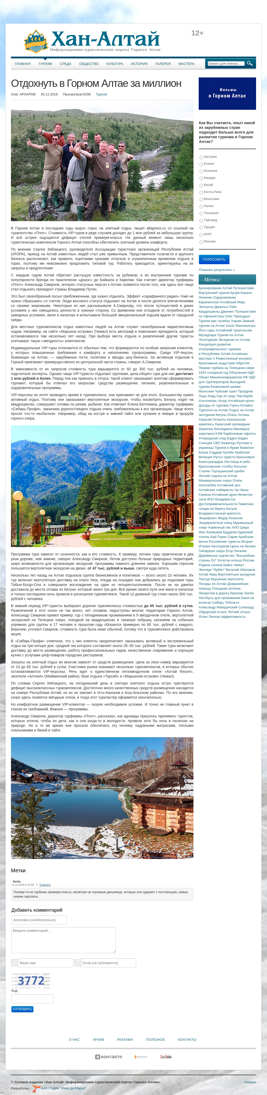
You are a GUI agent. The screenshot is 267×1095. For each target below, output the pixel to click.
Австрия (208, 157)
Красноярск (245, 457)
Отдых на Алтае (241, 410)
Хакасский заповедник (232, 424)
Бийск (228, 565)
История (139, 64)
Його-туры (207, 330)
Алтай (227, 288)
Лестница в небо (237, 462)
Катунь (221, 415)
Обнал (204, 377)
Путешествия (243, 288)
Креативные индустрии (217, 363)
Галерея (163, 64)
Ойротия (243, 363)
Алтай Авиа (208, 574)
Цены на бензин (243, 546)
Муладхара (208, 335)
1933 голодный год (214, 372)
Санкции (206, 443)
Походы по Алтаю (213, 584)
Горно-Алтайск (241, 405)
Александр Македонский (218, 607)
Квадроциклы (210, 311)
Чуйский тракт (226, 391)
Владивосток (225, 499)
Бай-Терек (219, 537)
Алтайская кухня (241, 401)
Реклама (125, 1040)
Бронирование (210, 288)
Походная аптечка (226, 588)
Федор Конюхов (230, 518)
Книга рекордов (211, 462)
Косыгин (240, 466)
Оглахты (220, 419)
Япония (207, 241)
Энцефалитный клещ (216, 523)
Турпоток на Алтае (214, 410)
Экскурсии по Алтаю (234, 340)
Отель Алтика (238, 415)
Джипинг (228, 311)
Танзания (209, 213)
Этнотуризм (208, 340)
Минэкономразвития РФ (229, 377)
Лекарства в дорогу (214, 593)
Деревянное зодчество (217, 556)
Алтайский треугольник (234, 330)
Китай (206, 185)
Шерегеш (206, 429)
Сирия (233, 537)
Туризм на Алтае (230, 335)
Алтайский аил (228, 485)
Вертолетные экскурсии (236, 574)
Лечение (206, 297)
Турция (207, 227)
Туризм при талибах (215, 321)
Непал (206, 206)
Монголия (209, 199)
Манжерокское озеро (216, 480)
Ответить (45, 885)
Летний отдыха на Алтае (218, 476)
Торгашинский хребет (228, 471)
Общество (89, 64)
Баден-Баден (237, 438)
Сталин (205, 471)
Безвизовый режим (225, 387)
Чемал (238, 565)
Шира (244, 527)
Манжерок (242, 429)
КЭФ (219, 433)
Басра (204, 452)
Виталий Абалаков (240, 570)
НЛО (236, 527)
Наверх (250, 1082)
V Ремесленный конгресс (232, 358)
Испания (208, 171)
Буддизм (230, 532)
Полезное (155, 1040)
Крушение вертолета (227, 579)
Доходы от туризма (214, 405)
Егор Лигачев (236, 551)
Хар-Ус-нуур (226, 396)
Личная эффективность (227, 617)
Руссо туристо (224, 457)
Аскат (231, 326)
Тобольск (232, 602)
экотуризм (207, 415)
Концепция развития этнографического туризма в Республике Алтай (220, 349)
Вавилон (247, 448)
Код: (14, 991)
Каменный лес (220, 527)
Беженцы (229, 443)
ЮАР (205, 234)
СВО (217, 443)
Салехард (246, 607)
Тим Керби (244, 396)
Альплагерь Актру (213, 401)
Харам (236, 321)
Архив (98, 1040)
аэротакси (207, 433)
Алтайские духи (225, 495)
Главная (23, 64)
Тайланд (208, 220)
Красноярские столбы (216, 466)
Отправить (22, 1009)
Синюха (205, 495)
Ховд (212, 396)
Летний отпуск (239, 612)
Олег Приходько (237, 316)
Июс (202, 532)
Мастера (187, 64)
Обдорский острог (213, 612)
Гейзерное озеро (212, 551)
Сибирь (218, 602)
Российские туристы (225, 541)
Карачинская (209, 302)
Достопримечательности (218, 504)
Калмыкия (214, 532)
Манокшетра (245, 326)
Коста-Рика (210, 192)
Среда (65, 64)
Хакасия (206, 419)
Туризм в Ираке (227, 448)
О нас (74, 1040)
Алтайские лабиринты (216, 490)
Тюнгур (205, 579)
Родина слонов (211, 565)
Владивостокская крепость (220, 513)
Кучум (235, 293)
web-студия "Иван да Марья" (59, 1088)
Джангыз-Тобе (225, 307)
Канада (207, 178)
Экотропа (206, 307)
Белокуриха (223, 429)
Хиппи (249, 593)
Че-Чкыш (241, 490)
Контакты (187, 1040)
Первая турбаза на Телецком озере (226, 368)
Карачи (246, 293)
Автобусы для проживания (220, 598)
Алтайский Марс (233, 302)
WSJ (211, 499)
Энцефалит (208, 518)
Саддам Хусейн (222, 452)
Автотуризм (220, 546)
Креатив (237, 593)
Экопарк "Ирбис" (212, 570)
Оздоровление (224, 297)
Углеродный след (213, 438)
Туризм (45, 64)
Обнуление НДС (242, 372)
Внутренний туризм (214, 293)
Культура (115, 64)
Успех (204, 617)
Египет (206, 164)
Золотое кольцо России (235, 560)
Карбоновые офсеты (239, 433)
